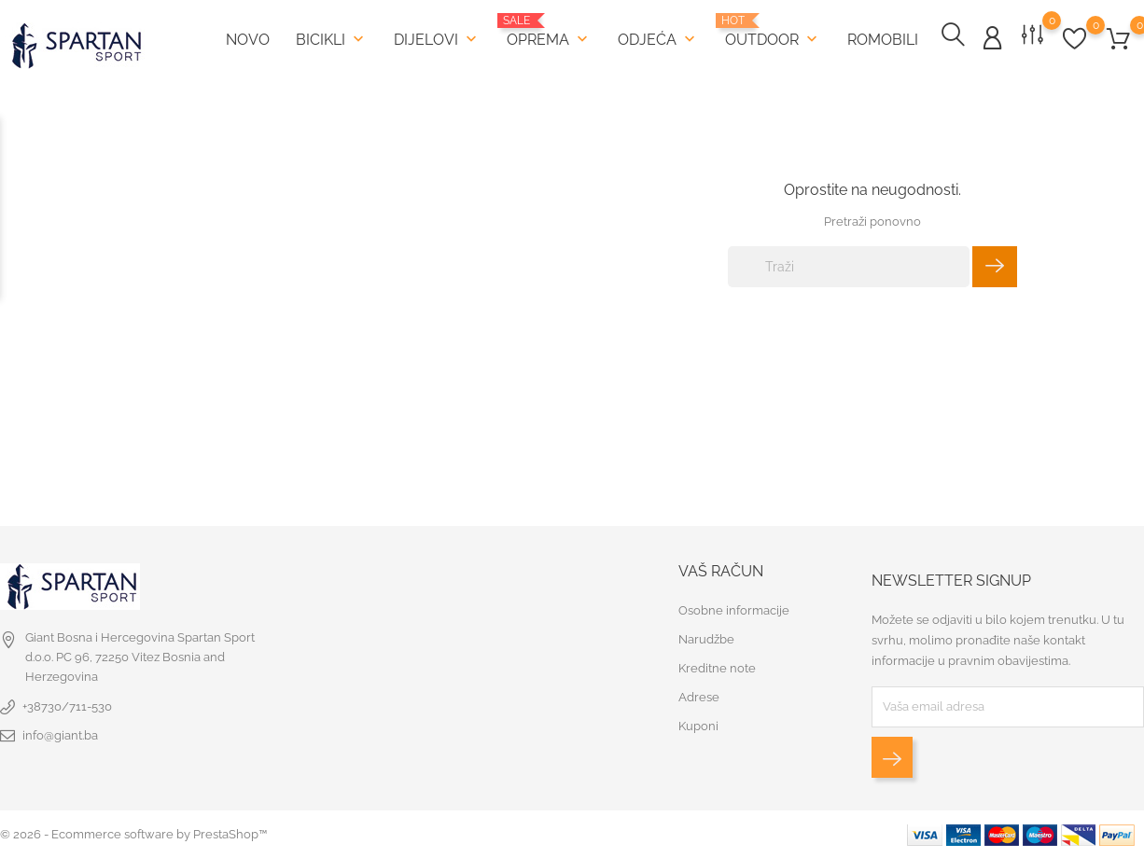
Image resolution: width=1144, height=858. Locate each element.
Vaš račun (720, 571)
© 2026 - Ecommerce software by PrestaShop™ (133, 834)
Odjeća (658, 38)
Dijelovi (437, 38)
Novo (248, 39)
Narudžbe (706, 639)
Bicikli (332, 38)
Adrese (698, 697)
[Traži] (849, 265)
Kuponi (698, 726)
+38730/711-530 (67, 706)
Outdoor (773, 30)
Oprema (549, 30)
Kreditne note (717, 668)
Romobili (882, 39)
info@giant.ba (60, 735)
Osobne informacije (733, 610)
